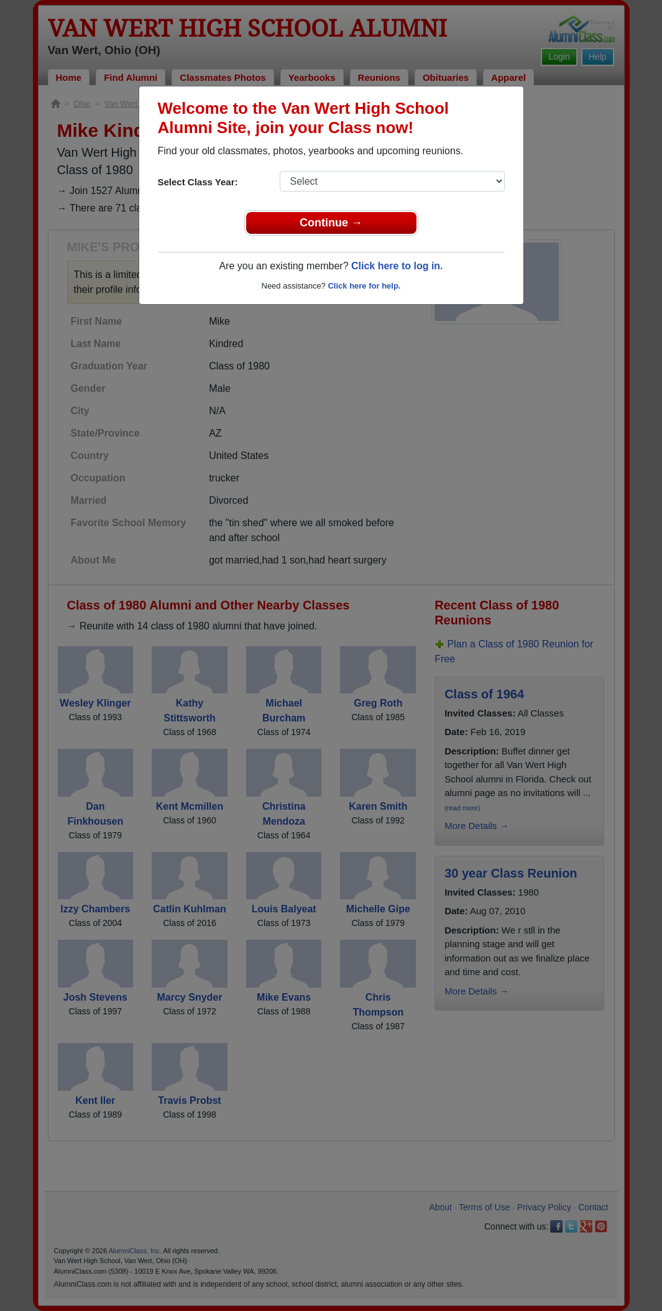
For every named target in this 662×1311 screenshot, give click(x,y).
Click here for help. (364, 285)
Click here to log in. (397, 266)
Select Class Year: (198, 182)
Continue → (331, 222)
